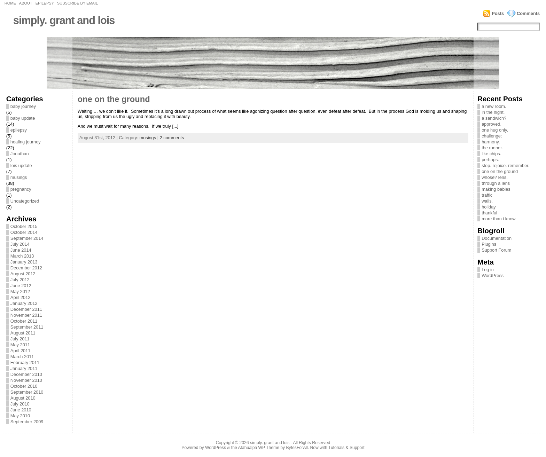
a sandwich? (494, 118)
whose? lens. (495, 177)
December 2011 (26, 309)
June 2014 (20, 250)
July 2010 (20, 404)
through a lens (496, 183)
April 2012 (20, 297)
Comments (528, 13)
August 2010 (23, 398)
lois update (21, 165)
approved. (491, 124)
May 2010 (20, 415)
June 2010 (20, 409)
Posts (498, 13)
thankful (489, 212)
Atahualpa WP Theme (258, 447)
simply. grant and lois (64, 20)
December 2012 (26, 267)
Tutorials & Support (346, 447)
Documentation (497, 238)
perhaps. (490, 159)
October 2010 (24, 386)
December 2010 (26, 374)
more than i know (498, 218)
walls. (487, 201)
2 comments (172, 137)
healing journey (25, 141)
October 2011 (24, 321)
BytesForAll (297, 447)
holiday (489, 207)
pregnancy (20, 189)
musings (18, 177)
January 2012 (24, 303)
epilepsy (18, 130)
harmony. (491, 141)
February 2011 (24, 362)
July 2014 (20, 244)
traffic (487, 195)
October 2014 (24, 232)
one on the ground (114, 99)
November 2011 (26, 315)
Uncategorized (24, 201)
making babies (496, 189)
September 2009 (27, 421)
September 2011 (27, 327)
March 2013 (22, 256)
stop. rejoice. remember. (505, 165)
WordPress (493, 275)
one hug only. (495, 130)
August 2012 (23, 273)
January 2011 (24, 368)
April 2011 (20, 350)
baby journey (23, 106)
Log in (488, 269)
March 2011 (22, 356)
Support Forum (496, 250)
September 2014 (27, 238)
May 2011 (20, 344)
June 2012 (20, 285)
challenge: (492, 136)
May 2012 (20, 291)
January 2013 (24, 262)
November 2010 (26, 380)
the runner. (492, 147)
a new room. (494, 106)
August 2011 (23, 333)
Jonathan (19, 153)
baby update (22, 118)
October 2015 (24, 226)
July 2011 (20, 338)
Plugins (489, 244)
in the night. (493, 112)
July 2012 (20, 279)
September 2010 (27, 392)
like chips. (491, 153)
